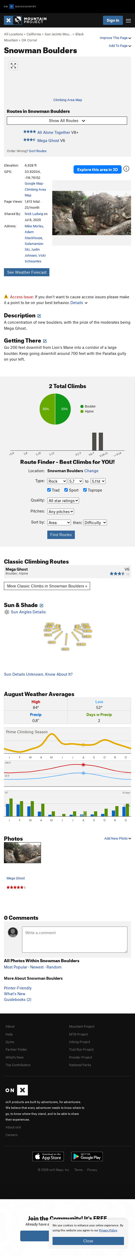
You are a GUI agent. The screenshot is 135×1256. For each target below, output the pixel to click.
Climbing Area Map (67, 100)
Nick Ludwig (34, 214)
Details (78, 302)
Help (9, 1034)
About (10, 1026)
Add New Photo (117, 838)
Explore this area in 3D (97, 169)
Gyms (10, 1042)
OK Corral (29, 40)
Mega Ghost (48, 140)
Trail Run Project (81, 1049)
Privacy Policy (108, 1230)
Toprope (92, 490)
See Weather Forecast (26, 272)
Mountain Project (81, 1026)
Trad (53, 490)
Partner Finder (16, 1049)
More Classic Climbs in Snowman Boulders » (47, 585)
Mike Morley (34, 226)
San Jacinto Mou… (58, 34)
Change (91, 470)
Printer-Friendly (18, 987)
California (34, 34)
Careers (12, 1135)
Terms (78, 1169)
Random (53, 967)
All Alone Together (53, 132)
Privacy (92, 1169)
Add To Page (120, 45)
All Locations (13, 34)
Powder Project (80, 1057)
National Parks (80, 1065)
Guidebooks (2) (18, 999)
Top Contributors (18, 1065)
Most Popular (15, 967)
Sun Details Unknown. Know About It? (38, 674)
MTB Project (78, 1034)
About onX (13, 1127)
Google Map (34, 183)
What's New (14, 993)
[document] (88, 1234)
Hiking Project (79, 1042)
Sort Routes (37, 151)
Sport (71, 490)
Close (88, 1240)
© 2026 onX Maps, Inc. (54, 1169)
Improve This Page (115, 38)
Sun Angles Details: (67, 630)
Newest (37, 967)
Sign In (113, 20)
